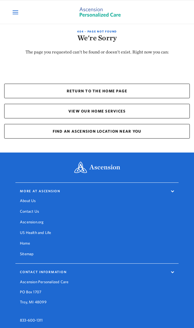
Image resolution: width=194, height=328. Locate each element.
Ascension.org (32, 221)
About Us (28, 200)
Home (25, 243)
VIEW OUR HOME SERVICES (97, 111)
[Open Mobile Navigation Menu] (16, 12)
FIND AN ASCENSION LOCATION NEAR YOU (97, 131)
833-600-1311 (31, 315)
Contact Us (29, 211)
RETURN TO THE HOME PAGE (97, 90)
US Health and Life (35, 232)
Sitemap (27, 253)
